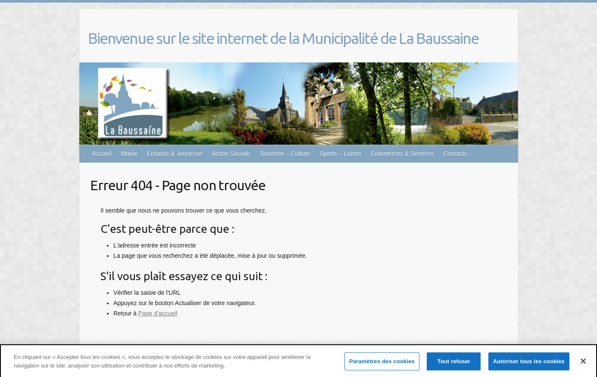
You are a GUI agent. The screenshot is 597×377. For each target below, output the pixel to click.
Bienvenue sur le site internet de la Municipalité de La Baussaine (283, 38)
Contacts (455, 153)
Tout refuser (454, 362)
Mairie (129, 153)
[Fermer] (583, 362)
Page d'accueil (158, 313)
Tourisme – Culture (284, 153)
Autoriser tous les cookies (529, 362)
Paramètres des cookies (382, 362)
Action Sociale (231, 153)
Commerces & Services (402, 153)
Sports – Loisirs (340, 153)
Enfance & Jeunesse (174, 153)
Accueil (102, 153)
